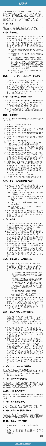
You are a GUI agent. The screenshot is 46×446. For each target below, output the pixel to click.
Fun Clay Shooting (23, 444)
